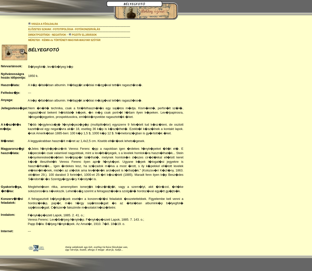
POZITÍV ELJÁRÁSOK (83, 35)
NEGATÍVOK (59, 35)
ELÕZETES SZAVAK (39, 29)
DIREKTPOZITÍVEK (39, 35)
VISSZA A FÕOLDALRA (43, 24)
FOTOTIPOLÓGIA (63, 29)
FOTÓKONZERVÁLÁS (87, 29)
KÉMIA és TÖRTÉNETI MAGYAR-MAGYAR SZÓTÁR (71, 40)
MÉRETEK (34, 40)
